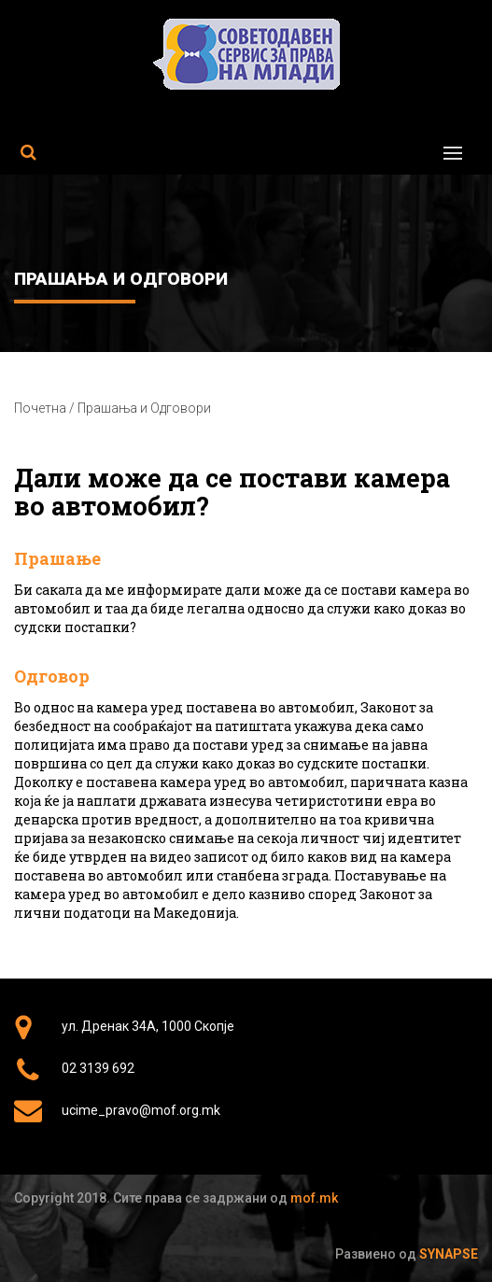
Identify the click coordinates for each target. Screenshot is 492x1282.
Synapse (448, 1254)
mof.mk (314, 1197)
